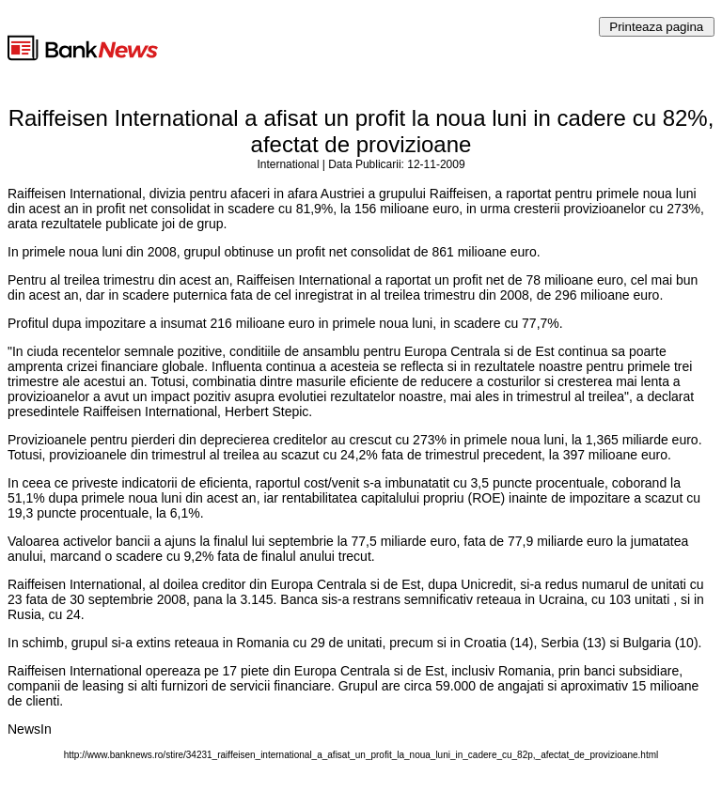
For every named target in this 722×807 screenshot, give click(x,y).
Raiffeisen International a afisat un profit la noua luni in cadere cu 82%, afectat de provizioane (361, 131)
